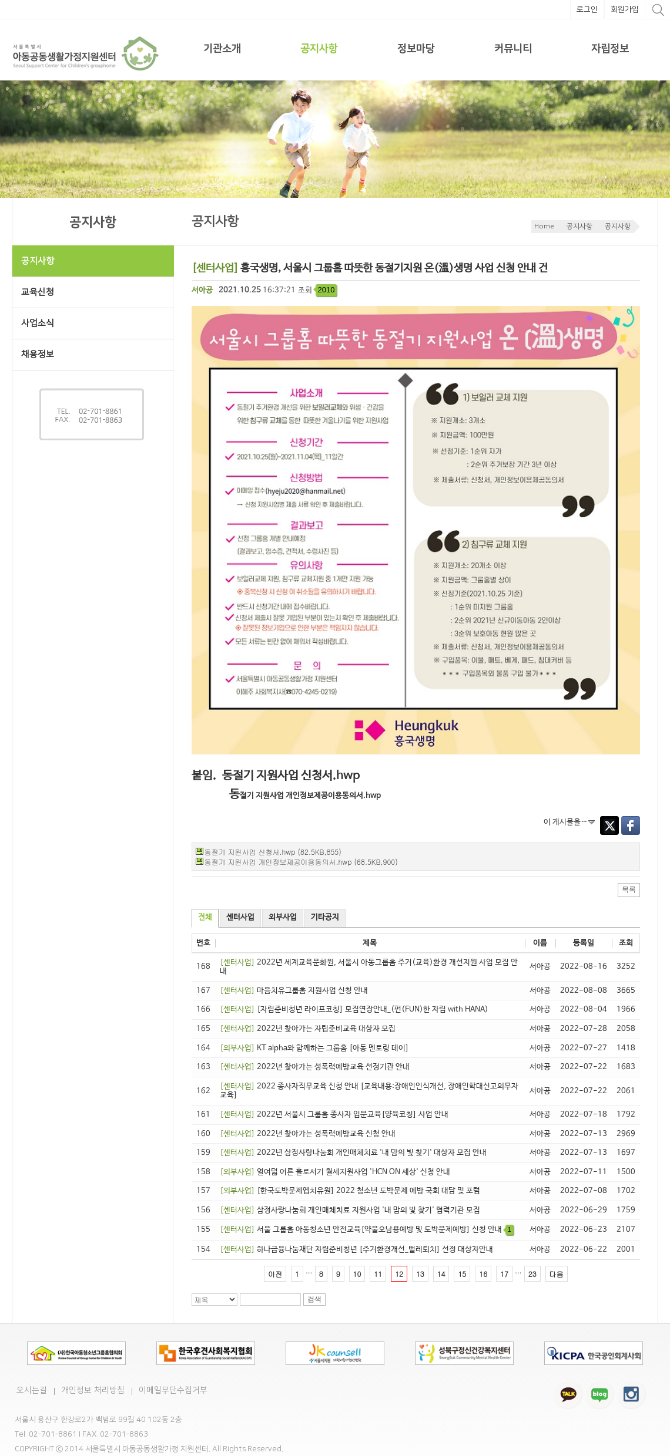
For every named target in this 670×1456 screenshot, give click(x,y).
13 (420, 1274)
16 (483, 1274)
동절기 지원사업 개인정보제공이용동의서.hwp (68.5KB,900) (301, 862)
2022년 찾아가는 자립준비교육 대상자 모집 (308, 1028)
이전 (275, 1274)
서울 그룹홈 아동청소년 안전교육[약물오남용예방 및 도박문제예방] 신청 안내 (367, 1229)
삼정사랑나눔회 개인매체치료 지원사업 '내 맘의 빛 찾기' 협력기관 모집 (350, 1210)
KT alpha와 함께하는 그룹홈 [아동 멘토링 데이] (314, 1048)
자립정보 (610, 49)
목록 (629, 889)
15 (462, 1274)
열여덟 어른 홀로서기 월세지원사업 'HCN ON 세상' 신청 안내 (335, 1172)
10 (357, 1274)
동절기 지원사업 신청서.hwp (291, 776)
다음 (557, 1274)
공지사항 (319, 49)
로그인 (587, 9)
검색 (314, 1299)
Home (544, 226)
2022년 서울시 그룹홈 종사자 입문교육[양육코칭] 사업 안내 (334, 1114)
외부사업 (283, 917)
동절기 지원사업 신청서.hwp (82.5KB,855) (273, 852)
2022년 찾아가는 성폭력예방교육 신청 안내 (308, 1134)
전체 (205, 917)
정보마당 (416, 49)
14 (441, 1274)
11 (378, 1274)
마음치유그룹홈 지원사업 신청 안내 (294, 990)
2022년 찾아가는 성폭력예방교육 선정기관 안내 (315, 1067)
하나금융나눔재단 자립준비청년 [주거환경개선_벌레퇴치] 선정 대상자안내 (356, 1249)
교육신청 (37, 292)
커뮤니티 (513, 49)
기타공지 (325, 917)
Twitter (609, 825)
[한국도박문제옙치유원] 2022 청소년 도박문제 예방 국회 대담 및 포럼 (350, 1191)
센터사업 (240, 917)
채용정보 (37, 354)
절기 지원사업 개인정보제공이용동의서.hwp (310, 795)
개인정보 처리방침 (93, 1390)
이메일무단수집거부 (173, 1390)
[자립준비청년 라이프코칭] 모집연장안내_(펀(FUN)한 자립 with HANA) (354, 1009)
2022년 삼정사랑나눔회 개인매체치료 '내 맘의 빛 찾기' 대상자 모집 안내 (353, 1152)
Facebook (630, 825)
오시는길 (31, 1390)
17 (504, 1274)
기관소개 (222, 49)
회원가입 (625, 9)
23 (532, 1274)
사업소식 (97, 323)
